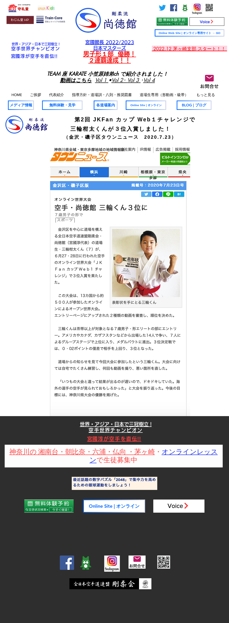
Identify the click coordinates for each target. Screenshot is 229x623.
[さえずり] (162, 7)
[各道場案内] (106, 105)
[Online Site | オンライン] (146, 105)
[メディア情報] (21, 105)
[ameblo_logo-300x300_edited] (184, 7)
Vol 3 (134, 80)
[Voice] (207, 21)
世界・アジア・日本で (28, 44)
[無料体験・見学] (62, 105)
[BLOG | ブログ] (194, 105)
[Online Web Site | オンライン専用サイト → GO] (189, 33)
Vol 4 (149, 80)
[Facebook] (173, 7)
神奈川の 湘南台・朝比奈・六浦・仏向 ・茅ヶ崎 (82, 451)
